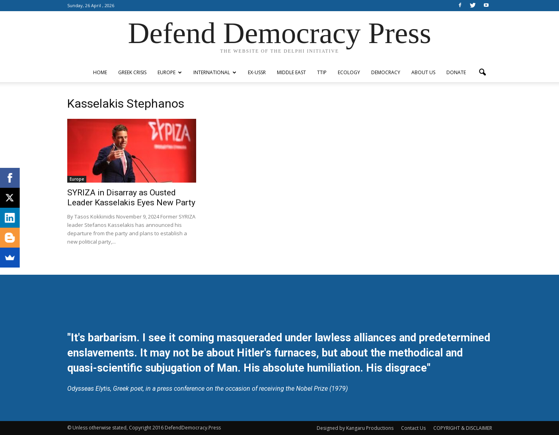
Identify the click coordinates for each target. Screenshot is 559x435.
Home (100, 72)
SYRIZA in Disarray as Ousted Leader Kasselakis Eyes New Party (131, 197)
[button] (482, 72)
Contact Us (413, 428)
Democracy (385, 72)
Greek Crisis (132, 72)
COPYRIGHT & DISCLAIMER (462, 428)
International (214, 72)
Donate (456, 72)
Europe (170, 72)
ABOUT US (423, 72)
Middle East (291, 72)
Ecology (349, 72)
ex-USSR (257, 72)
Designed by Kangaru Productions (355, 428)
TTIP (322, 72)
